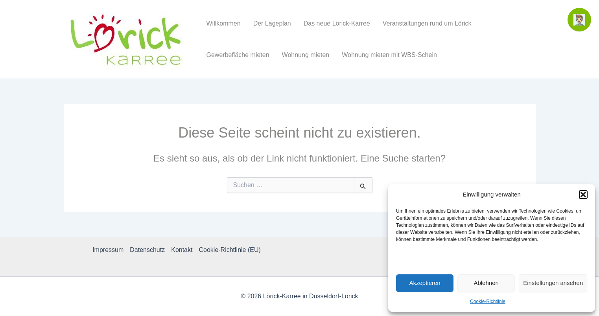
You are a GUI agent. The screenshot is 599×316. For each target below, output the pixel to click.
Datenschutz (147, 249)
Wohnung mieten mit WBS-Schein (389, 54)
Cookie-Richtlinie (487, 301)
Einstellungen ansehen (553, 282)
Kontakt (181, 249)
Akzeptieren (424, 282)
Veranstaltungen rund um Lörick (427, 23)
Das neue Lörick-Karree (337, 23)
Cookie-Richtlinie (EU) (229, 249)
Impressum (107, 249)
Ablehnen (486, 282)
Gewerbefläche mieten (237, 54)
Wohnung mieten (306, 54)
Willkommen (223, 23)
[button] (583, 194)
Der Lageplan (272, 23)
